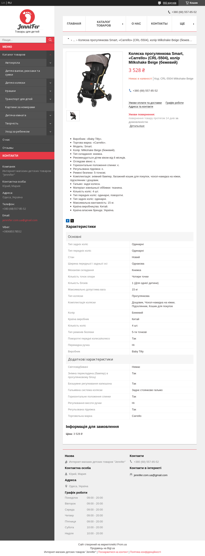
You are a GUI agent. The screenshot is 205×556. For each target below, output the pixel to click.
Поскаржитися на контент (113, 552)
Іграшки (10, 91)
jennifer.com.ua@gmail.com (20, 220)
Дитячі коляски (15, 82)
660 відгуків (169, 2)
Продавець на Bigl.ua (102, 548)
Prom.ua (122, 544)
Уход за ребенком (17, 131)
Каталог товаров (14, 54)
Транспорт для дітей (18, 99)
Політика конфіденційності (145, 552)
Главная (74, 23)
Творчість (11, 123)
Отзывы (8, 148)
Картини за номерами (20, 107)
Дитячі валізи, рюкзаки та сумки (22, 72)
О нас (6, 139)
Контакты (159, 23)
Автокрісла (12, 62)
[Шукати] (50, 40)
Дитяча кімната (15, 115)
